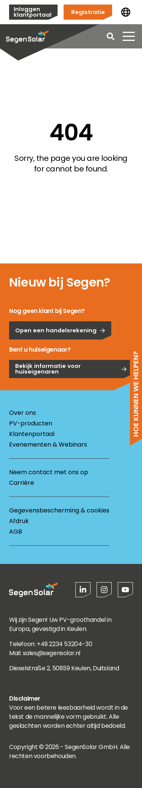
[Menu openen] (129, 36)
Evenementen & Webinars (48, 444)
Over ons (22, 412)
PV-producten (30, 423)
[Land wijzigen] (125, 12)
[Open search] (111, 36)
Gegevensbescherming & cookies (59, 510)
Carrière (21, 482)
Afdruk (19, 521)
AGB (15, 531)
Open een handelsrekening (60, 359)
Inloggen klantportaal (32, 12)
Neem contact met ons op (48, 472)
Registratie (88, 12)
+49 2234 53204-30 (64, 644)
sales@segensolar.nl (51, 653)
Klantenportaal (32, 434)
